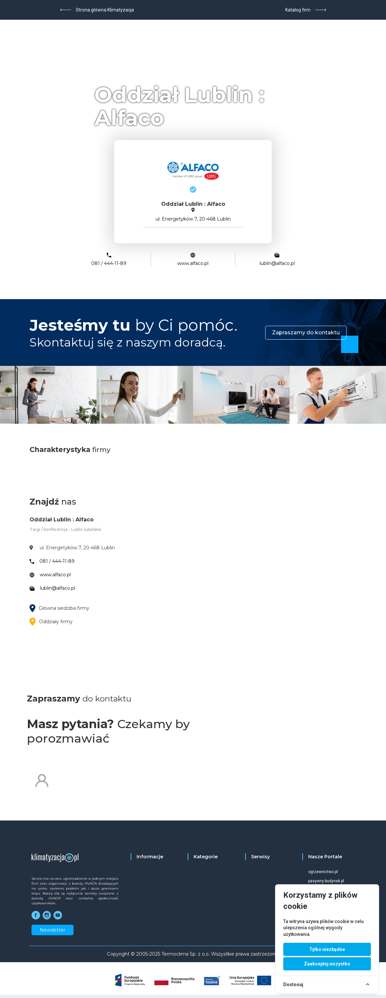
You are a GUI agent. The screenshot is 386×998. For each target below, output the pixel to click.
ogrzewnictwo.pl (323, 871)
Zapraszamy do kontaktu (306, 332)
